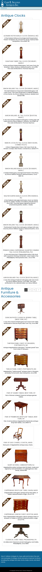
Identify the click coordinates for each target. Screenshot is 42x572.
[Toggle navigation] (40, 4)
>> (38, 290)
